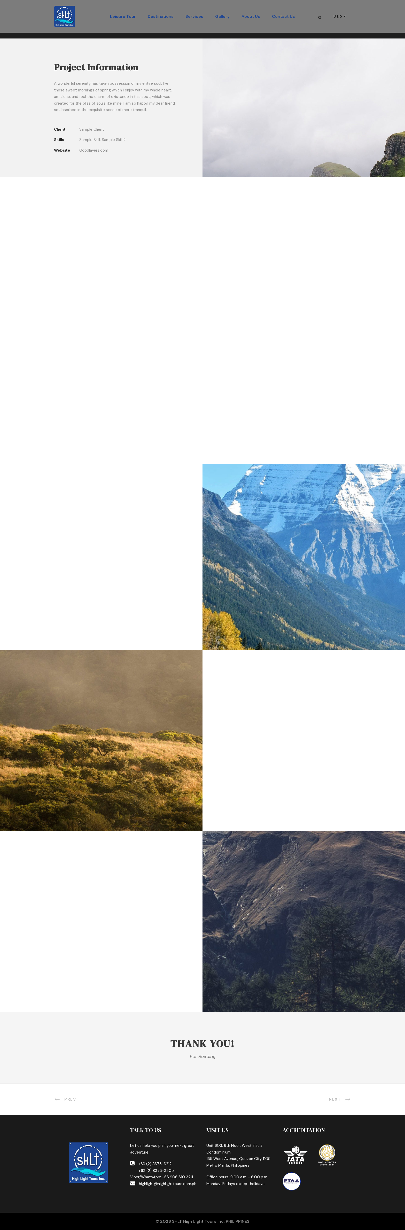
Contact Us (283, 16)
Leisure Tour (123, 16)
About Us (251, 16)
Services (194, 16)
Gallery (222, 16)
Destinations (161, 16)
